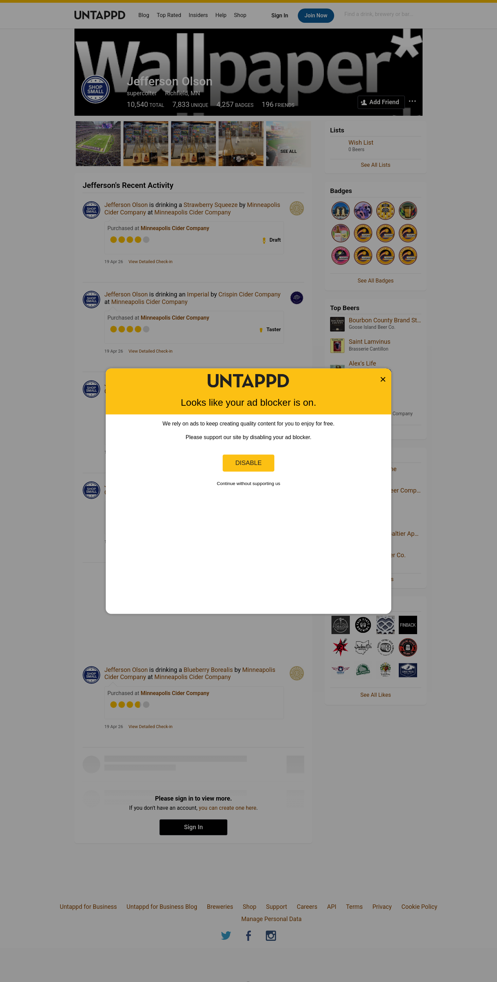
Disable (248, 462)
